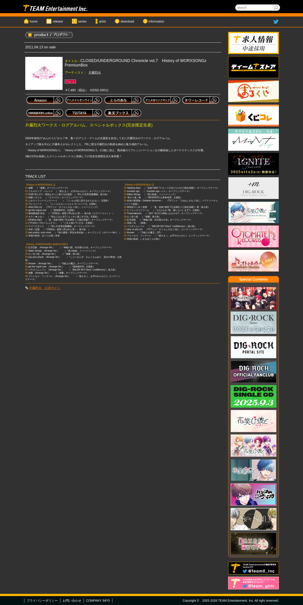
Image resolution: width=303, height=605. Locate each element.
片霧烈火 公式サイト (44, 288)
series (82, 21)
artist (102, 21)
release (58, 21)
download (127, 21)
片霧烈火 (94, 72)
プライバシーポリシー (42, 600)
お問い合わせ (72, 600)
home (34, 21)
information (156, 21)
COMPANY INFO (98, 600)
